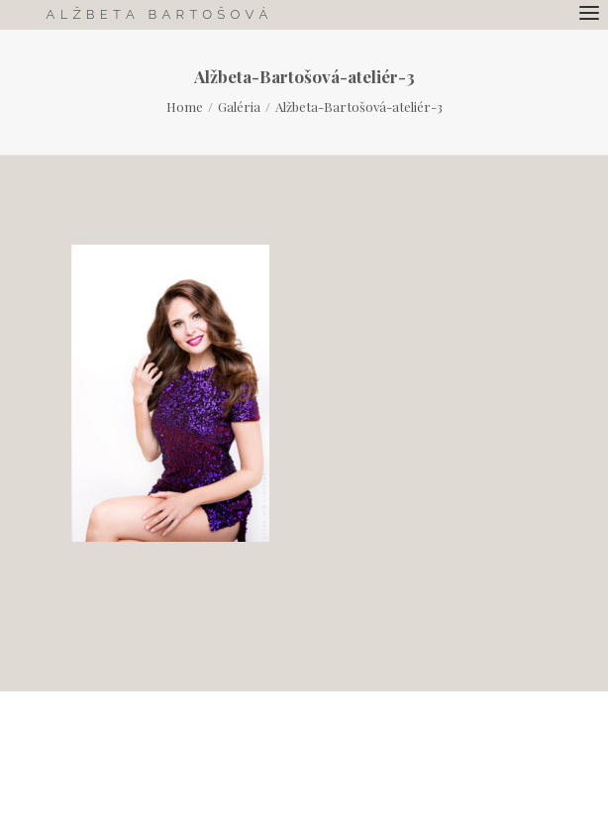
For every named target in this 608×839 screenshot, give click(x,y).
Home (184, 106)
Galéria (239, 106)
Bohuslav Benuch (458, 764)
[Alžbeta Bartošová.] (157, 15)
